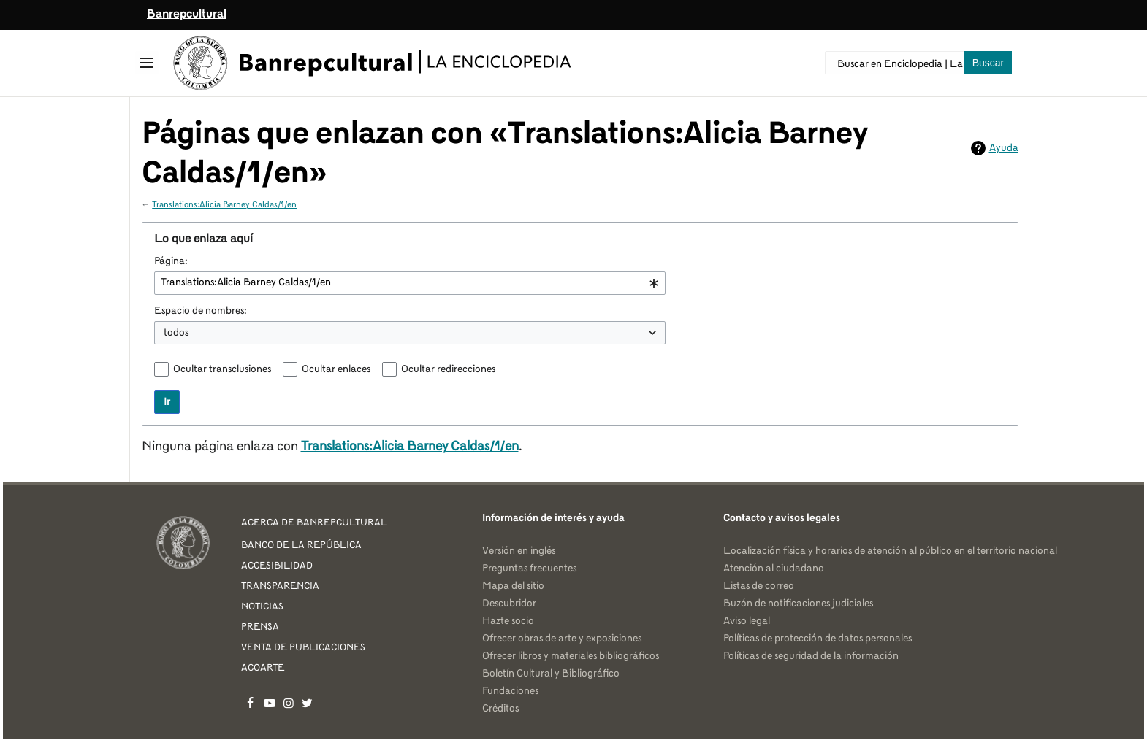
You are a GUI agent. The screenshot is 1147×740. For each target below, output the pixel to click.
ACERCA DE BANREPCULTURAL (314, 523)
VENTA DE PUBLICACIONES (303, 647)
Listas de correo (758, 586)
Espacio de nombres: (200, 311)
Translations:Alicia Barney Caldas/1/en (224, 205)
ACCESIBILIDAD (277, 566)
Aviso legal (746, 621)
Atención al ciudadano (773, 568)
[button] (147, 62)
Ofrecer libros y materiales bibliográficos (570, 656)
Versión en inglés (518, 551)
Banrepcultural (186, 14)
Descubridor (509, 603)
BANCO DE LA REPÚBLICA (301, 545)
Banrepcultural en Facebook (250, 702)
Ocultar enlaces (336, 369)
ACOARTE (262, 668)
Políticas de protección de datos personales (817, 638)
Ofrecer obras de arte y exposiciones (561, 638)
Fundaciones (510, 691)
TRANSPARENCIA (280, 586)
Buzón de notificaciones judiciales (798, 603)
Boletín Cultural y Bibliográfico (551, 673)
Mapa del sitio (513, 586)
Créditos (500, 709)
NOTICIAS (262, 607)
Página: (171, 261)
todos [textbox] (176, 333)
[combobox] (410, 283)
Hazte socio (508, 621)
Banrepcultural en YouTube (269, 702)
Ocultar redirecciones (448, 369)
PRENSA (260, 627)
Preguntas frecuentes (529, 568)
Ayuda (1003, 148)
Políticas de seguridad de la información (811, 656)
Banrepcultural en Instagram (288, 702)
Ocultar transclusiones (222, 369)
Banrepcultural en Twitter (307, 702)
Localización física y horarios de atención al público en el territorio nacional (890, 551)
